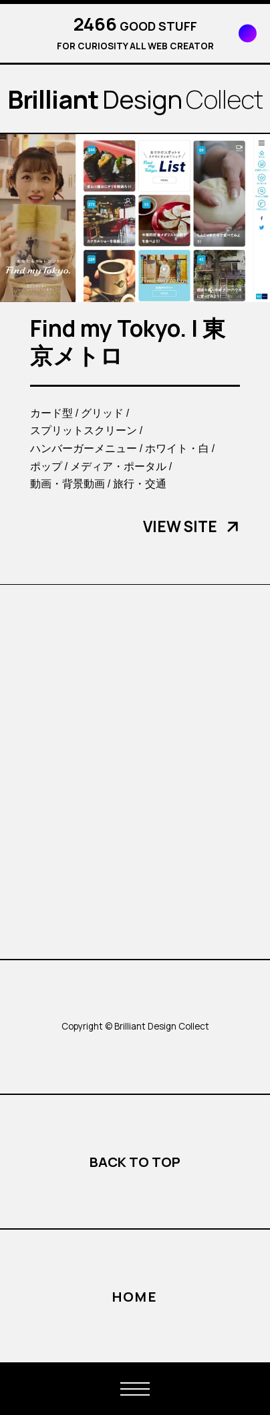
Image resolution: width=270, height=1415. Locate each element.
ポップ (46, 466)
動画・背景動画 (67, 483)
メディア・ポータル (118, 466)
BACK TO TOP (135, 1161)
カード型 (51, 412)
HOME (134, 1296)
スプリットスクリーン (83, 430)
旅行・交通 (139, 483)
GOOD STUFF (135, 26)
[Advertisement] (135, 771)
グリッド (102, 412)
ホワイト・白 (177, 448)
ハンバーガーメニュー (83, 448)
